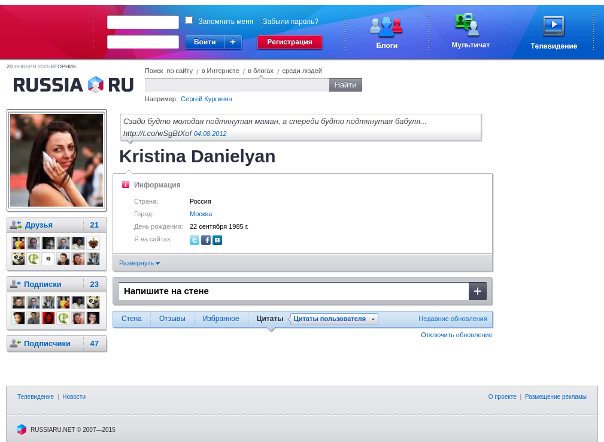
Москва (201, 213)
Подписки (43, 284)
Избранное (221, 318)
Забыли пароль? (290, 21)
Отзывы (172, 318)
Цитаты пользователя (330, 319)
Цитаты (270, 318)
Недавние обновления (452, 318)
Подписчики (47, 343)
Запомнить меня (226, 21)
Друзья (39, 224)
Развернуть (139, 263)
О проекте (502, 396)
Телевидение (35, 396)
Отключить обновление (457, 334)
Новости (74, 396)
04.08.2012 (210, 133)
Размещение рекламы (556, 396)
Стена (132, 318)
